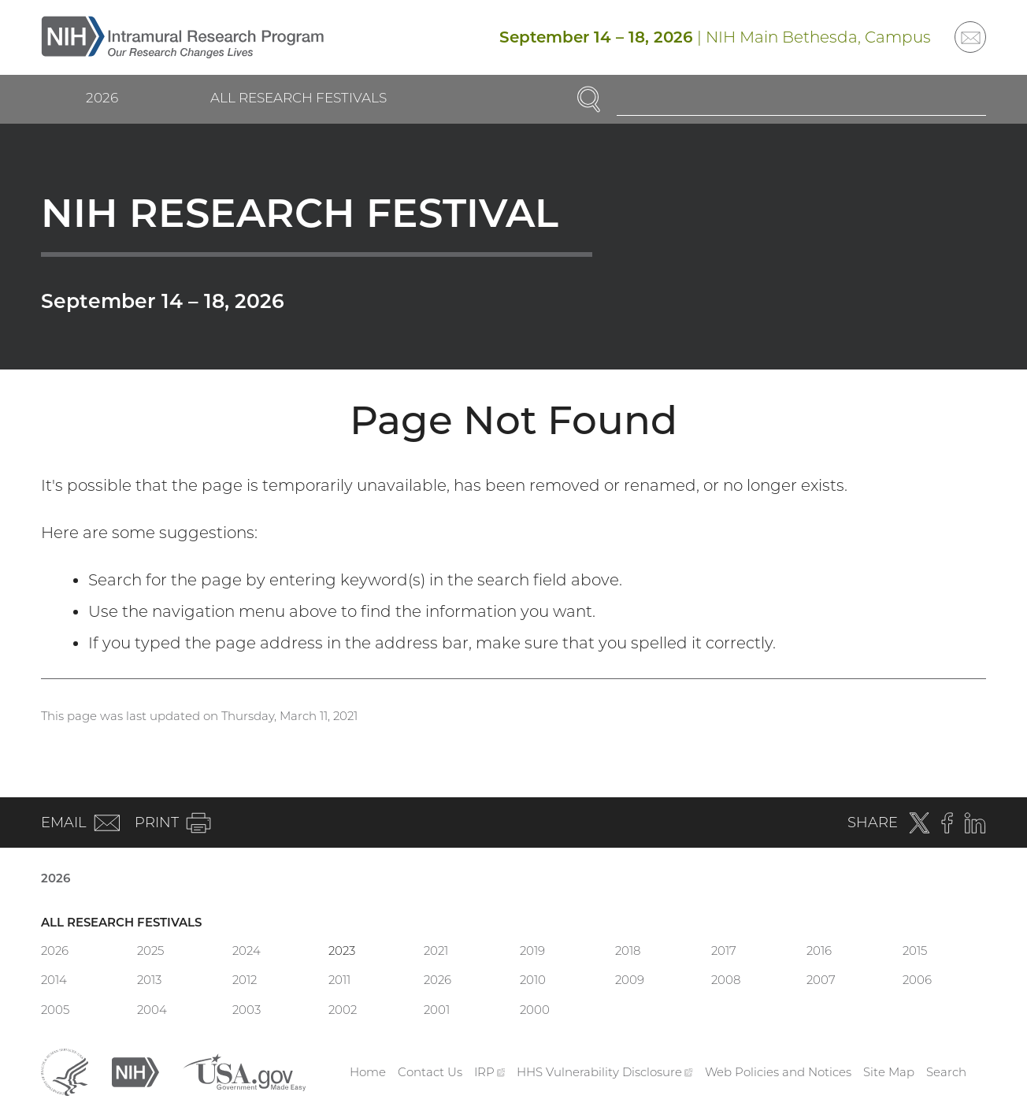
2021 (436, 950)
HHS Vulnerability (605, 1071)
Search (946, 1071)
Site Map (888, 1071)
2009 (629, 979)
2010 (533, 979)
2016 (819, 950)
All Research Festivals (298, 98)
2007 (821, 979)
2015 (915, 950)
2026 (102, 98)
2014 (54, 979)
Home (368, 1071)
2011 (339, 979)
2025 (150, 950)
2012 (244, 979)
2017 (723, 950)
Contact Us (430, 1071)
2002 (342, 1009)
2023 (341, 950)
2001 (437, 1009)
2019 (532, 950)
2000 (535, 1009)
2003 (246, 1009)
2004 (152, 1009)
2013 (149, 979)
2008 (725, 979)
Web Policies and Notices (778, 1071)
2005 (55, 1009)
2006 (917, 979)
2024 (246, 950)
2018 (627, 950)
